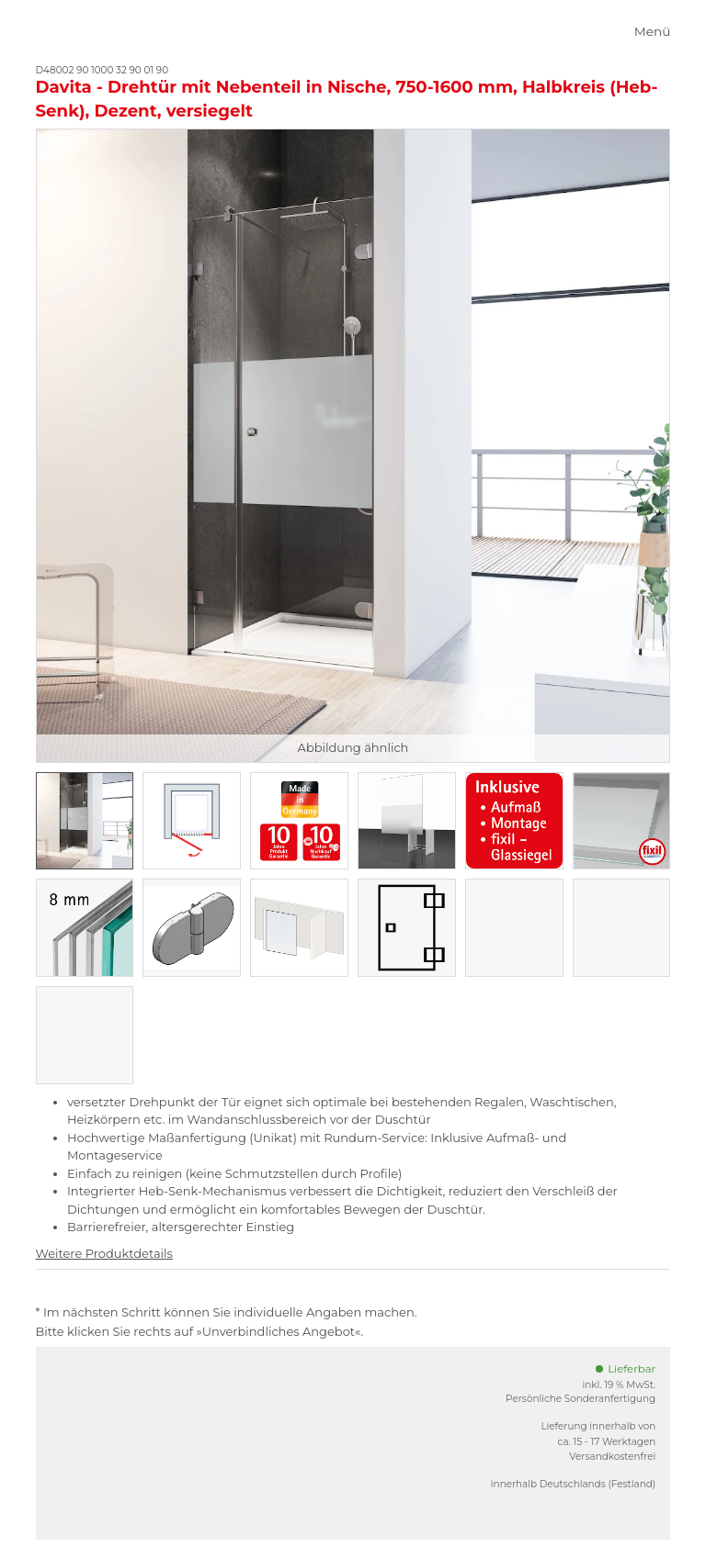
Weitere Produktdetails (104, 1253)
